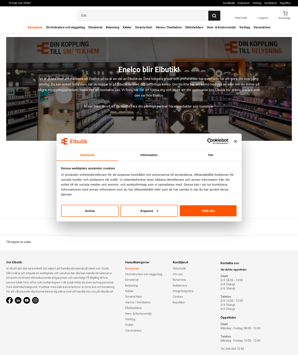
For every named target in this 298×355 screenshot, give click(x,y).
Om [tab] (210, 154)
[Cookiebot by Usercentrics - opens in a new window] (210, 141)
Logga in (263, 17)
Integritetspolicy (183, 291)
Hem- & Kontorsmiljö (221, 27)
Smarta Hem (143, 27)
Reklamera (180, 285)
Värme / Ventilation (169, 27)
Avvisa (90, 211)
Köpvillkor (285, 3)
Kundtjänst (270, 3)
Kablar (127, 27)
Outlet (129, 325)
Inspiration (244, 3)
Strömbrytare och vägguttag (65, 27)
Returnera (179, 279)
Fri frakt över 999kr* (20, 3)
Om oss (178, 274)
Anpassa (149, 211)
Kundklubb (229, 3)
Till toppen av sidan (18, 242)
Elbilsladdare (194, 27)
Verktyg (244, 27)
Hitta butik (179, 268)
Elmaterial (95, 27)
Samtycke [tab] (87, 154)
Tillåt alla (208, 211)
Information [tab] (149, 154)
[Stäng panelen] (235, 141)
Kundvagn (285, 17)
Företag (257, 3)
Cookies (178, 296)
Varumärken (262, 27)
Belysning (112, 27)
